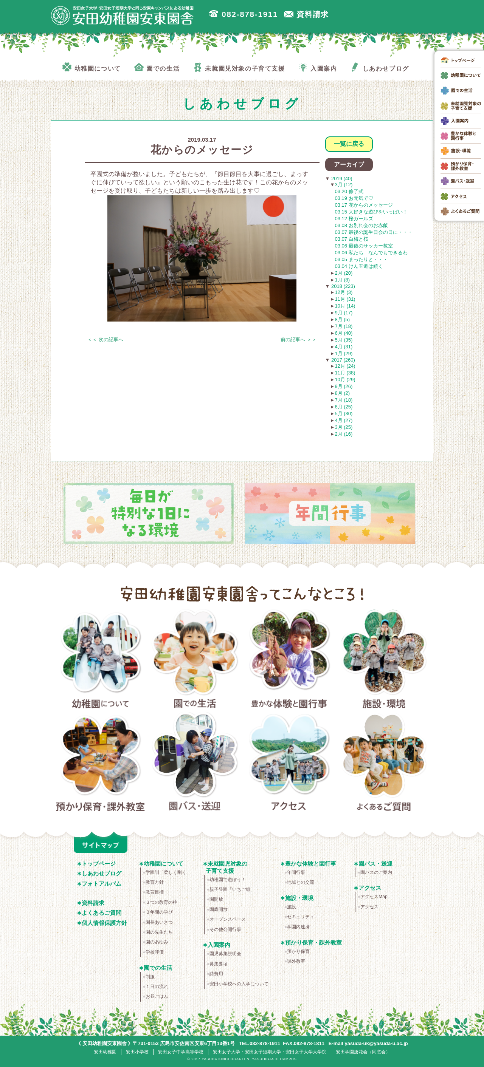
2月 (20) (343, 273)
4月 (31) (343, 346)
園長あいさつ (159, 922)
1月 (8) (342, 280)
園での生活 (194, 660)
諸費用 (216, 973)
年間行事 (296, 872)
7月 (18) (343, 326)
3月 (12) (343, 184)
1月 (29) (343, 353)
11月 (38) (345, 373)
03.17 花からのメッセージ (364, 205)
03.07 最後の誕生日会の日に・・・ (374, 232)
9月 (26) (343, 386)
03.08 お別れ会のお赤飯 (361, 225)
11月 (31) (345, 299)
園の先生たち (159, 932)
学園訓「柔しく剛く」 (168, 872)
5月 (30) (343, 413)
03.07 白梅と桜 (351, 239)
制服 (150, 976)
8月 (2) (342, 393)
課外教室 (296, 961)
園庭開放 (218, 909)
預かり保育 (298, 951)
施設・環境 (384, 660)
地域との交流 (300, 882)
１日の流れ (157, 986)
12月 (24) (345, 366)
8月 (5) (342, 319)
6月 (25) (343, 407)
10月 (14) (345, 306)
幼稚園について (100, 660)
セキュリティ (300, 916)
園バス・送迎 (194, 763)
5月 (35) (343, 340)
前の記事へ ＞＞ (298, 339)
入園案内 (219, 945)
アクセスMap (373, 896)
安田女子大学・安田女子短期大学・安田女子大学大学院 (269, 1052)
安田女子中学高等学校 (180, 1052)
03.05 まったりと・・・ (361, 259)
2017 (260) (342, 360)
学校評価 (155, 952)
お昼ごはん (157, 996)
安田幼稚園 (105, 1052)
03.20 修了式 (349, 191)
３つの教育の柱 (161, 902)
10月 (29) (345, 379)
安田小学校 (137, 1052)
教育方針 (155, 882)
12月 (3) (343, 292)
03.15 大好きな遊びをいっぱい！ (371, 212)
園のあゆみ (157, 942)
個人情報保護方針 (104, 923)
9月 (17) (343, 312)
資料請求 (93, 903)
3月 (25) (343, 427)
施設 (291, 906)
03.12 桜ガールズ (354, 218)
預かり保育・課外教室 (100, 763)
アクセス (289, 763)
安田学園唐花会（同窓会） (363, 1052)
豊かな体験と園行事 (289, 660)
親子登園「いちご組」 (232, 889)
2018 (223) (342, 286)
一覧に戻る (349, 144)
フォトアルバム (101, 883)
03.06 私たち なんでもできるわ (371, 252)
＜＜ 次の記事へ (105, 339)
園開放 (216, 899)
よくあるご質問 (384, 763)
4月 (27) (343, 420)
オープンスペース (227, 919)
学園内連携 (298, 926)
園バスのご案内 (376, 872)
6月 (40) (343, 333)
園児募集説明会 (225, 953)
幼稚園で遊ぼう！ (227, 879)
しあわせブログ (101, 873)
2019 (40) (341, 178)
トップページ (99, 863)
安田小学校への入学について (238, 984)
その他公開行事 (225, 929)
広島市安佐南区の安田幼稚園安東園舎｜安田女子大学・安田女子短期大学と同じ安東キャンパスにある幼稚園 (122, 15)
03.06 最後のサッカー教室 (364, 246)
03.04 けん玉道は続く (359, 266)
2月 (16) (343, 434)
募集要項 (218, 963)
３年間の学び (159, 912)
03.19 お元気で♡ (354, 198)
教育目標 (155, 892)
